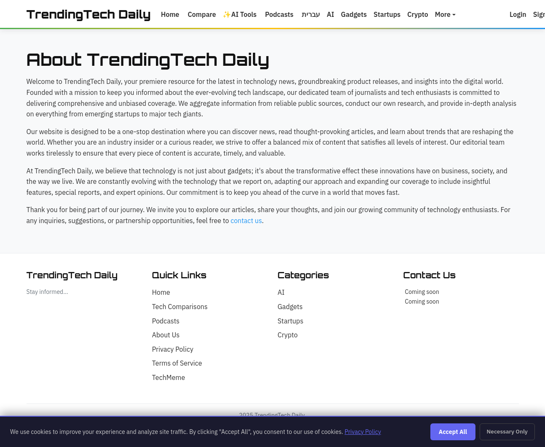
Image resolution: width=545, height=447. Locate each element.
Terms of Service (177, 364)
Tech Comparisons (180, 307)
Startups (391, 15)
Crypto (421, 15)
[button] (507, 14)
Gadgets (358, 15)
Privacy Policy (172, 349)
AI (334, 15)
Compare (206, 15)
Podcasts (283, 15)
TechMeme (168, 378)
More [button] (447, 15)
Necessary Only (507, 431)
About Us (166, 335)
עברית (315, 15)
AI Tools (244, 15)
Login (522, 15)
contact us (246, 221)
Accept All (453, 432)
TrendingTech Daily (91, 14)
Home (174, 15)
